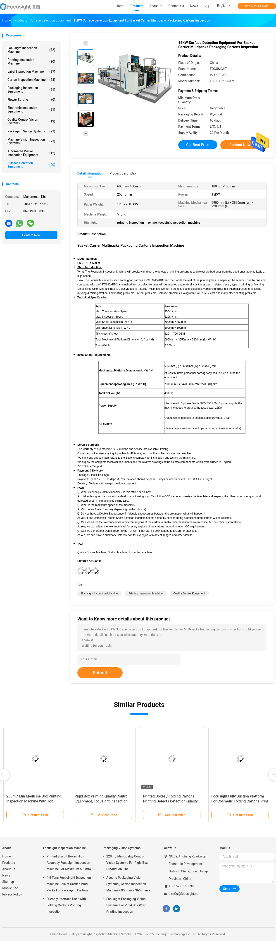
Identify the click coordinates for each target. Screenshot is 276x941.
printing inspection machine (145, 593)
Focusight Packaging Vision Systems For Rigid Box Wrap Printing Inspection (126, 905)
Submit (100, 672)
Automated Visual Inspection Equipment (31, 153)
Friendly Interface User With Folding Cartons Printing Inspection (66, 905)
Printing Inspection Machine (31, 61)
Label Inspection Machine (31, 71)
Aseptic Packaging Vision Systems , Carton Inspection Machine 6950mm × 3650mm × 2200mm (128, 884)
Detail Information (90, 173)
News (6, 875)
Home (6, 856)
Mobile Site (10, 888)
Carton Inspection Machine (31, 79)
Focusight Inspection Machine (31, 49)
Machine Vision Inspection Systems (31, 141)
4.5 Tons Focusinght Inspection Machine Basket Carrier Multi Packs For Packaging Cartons (69, 884)
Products (8, 862)
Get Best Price (197, 145)
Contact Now (31, 235)
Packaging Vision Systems (31, 131)
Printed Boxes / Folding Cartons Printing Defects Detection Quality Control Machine (170, 801)
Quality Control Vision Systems (31, 121)
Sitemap (8, 882)
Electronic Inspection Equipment (31, 109)
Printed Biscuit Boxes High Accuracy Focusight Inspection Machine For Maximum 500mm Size (69, 863)
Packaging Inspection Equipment (31, 89)
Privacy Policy (12, 894)
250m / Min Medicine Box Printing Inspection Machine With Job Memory (33, 801)
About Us (8, 869)
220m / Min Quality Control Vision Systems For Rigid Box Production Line (127, 863)
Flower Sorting (31, 99)
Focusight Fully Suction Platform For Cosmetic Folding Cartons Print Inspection (239, 801)
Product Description (123, 173)
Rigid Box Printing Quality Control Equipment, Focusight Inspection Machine (101, 801)
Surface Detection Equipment (31, 164)
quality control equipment (189, 593)
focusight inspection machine (99, 593)
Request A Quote (257, 6)
